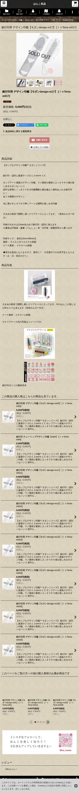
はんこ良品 (39, 3)
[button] (4, 4)
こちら (27, 789)
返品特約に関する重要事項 (17, 131)
